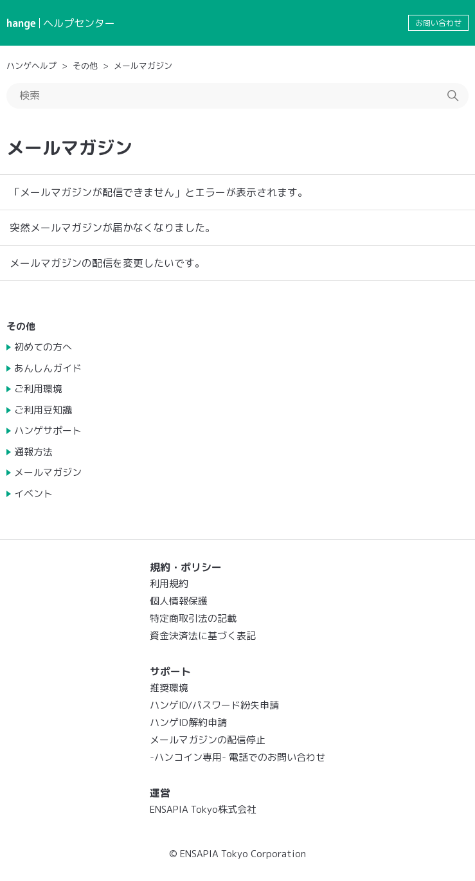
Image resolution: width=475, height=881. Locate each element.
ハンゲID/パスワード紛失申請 (214, 705)
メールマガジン (143, 65)
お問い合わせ (438, 22)
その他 (85, 65)
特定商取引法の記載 (193, 618)
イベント (33, 493)
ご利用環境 (38, 388)
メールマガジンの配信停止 (207, 740)
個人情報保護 (179, 601)
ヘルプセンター (79, 23)
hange (21, 23)
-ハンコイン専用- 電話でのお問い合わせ (237, 757)
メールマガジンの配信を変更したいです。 (107, 263)
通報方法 (33, 452)
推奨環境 (169, 688)
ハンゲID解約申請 (188, 722)
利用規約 (169, 583)
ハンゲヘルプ (31, 65)
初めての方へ (43, 347)
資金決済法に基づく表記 (203, 635)
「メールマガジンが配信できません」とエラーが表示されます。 (159, 192)
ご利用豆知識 (43, 410)
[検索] (237, 96)
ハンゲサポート (48, 430)
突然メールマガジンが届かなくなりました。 (112, 228)
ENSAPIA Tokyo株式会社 (203, 809)
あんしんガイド (48, 368)
